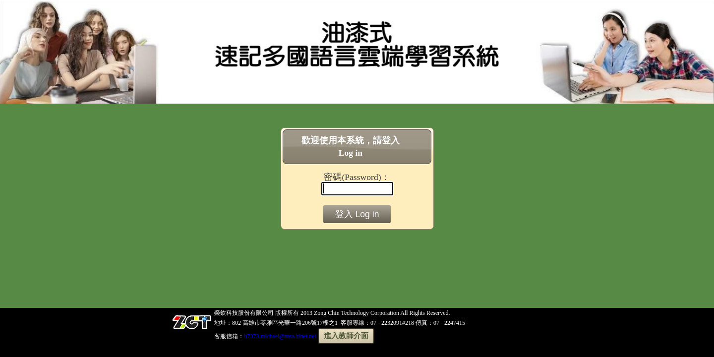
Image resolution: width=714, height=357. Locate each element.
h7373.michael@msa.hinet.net (280, 336)
